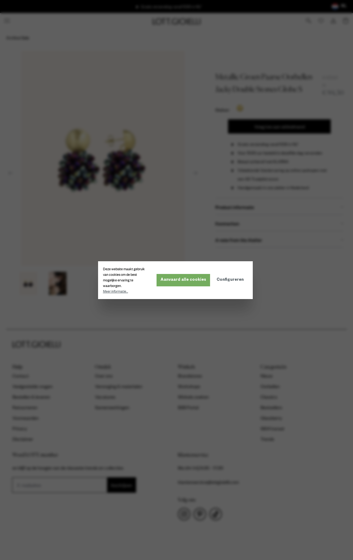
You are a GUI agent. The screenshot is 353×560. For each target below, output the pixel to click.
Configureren (231, 280)
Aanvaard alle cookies (184, 280)
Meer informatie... (116, 291)
